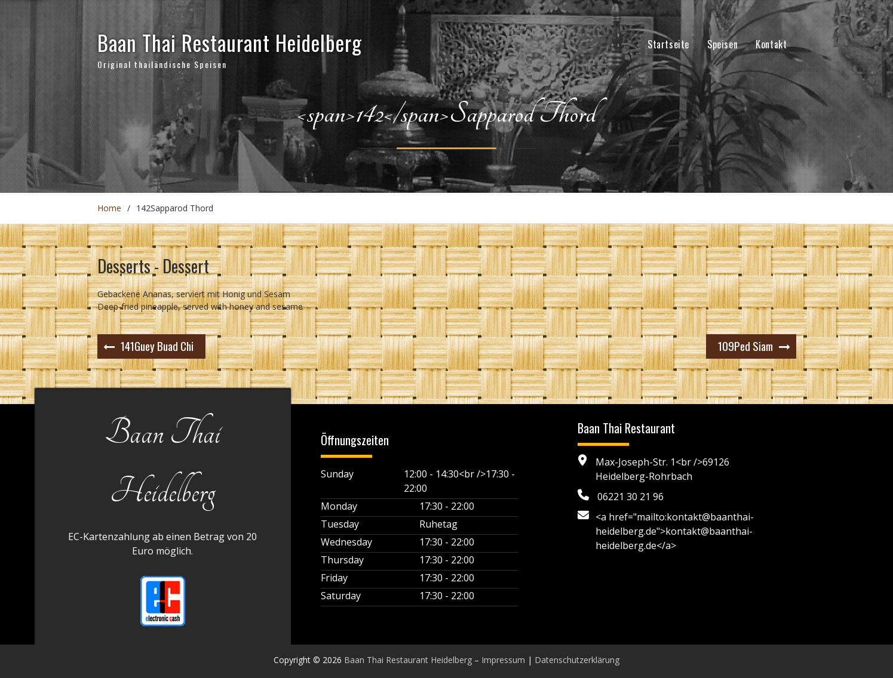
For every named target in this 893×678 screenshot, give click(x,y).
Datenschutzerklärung (577, 659)
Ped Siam (745, 345)
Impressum (503, 659)
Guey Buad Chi (157, 345)
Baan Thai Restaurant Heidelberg (229, 42)
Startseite (668, 44)
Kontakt (771, 44)
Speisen (722, 44)
